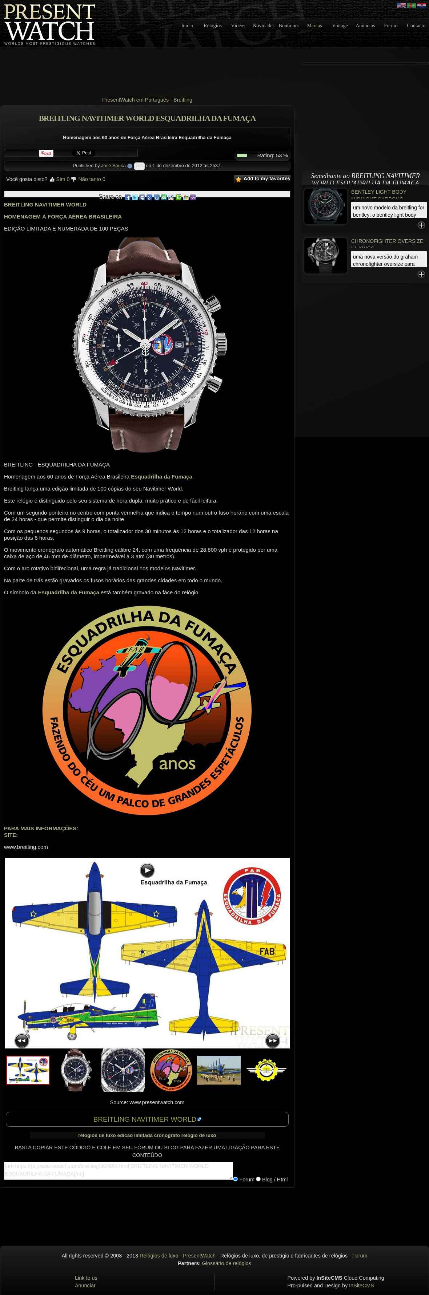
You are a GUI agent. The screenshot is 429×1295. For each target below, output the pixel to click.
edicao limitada (135, 1135)
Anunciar (85, 1285)
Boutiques (289, 25)
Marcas (314, 25)
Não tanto (88, 179)
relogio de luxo (198, 1135)
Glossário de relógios (226, 1263)
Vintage (340, 25)
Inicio (187, 25)
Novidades (263, 25)
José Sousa (113, 165)
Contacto (416, 25)
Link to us (86, 1278)
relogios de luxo (97, 1135)
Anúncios (365, 25)
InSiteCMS (361, 1285)
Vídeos (238, 25)
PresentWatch (199, 1256)
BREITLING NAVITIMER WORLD (145, 1119)
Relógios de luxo (159, 1256)
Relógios (213, 25)
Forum (390, 25)
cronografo (167, 1135)
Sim (59, 179)
